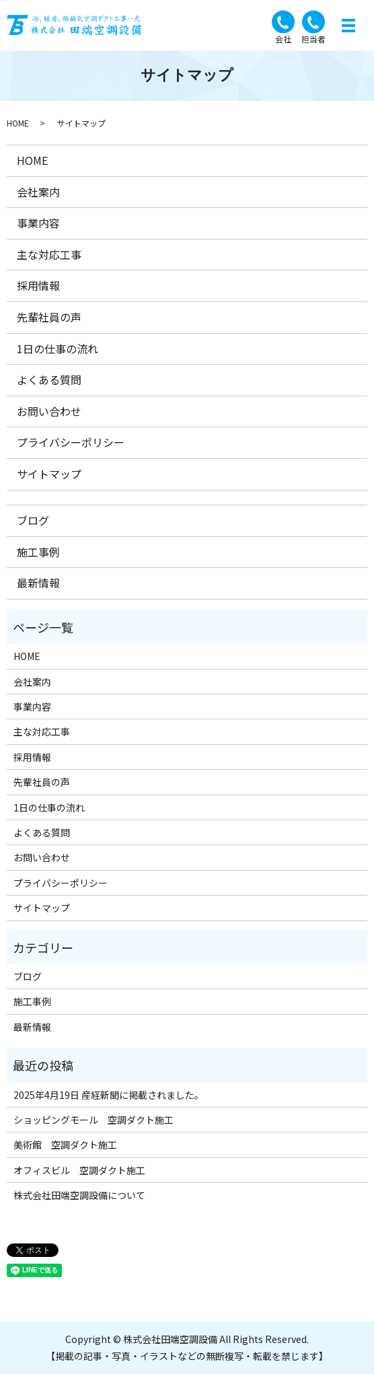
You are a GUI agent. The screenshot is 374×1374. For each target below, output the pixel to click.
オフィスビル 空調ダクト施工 (79, 1170)
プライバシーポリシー (70, 442)
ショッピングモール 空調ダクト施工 (93, 1119)
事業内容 (38, 223)
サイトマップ (49, 474)
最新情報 (38, 583)
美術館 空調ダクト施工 (65, 1144)
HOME (18, 123)
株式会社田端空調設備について (79, 1195)
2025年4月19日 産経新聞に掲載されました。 (108, 1094)
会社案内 (38, 192)
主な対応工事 (49, 254)
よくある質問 (49, 379)
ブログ (33, 520)
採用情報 (38, 285)
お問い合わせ (49, 411)
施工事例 (38, 552)
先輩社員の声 (49, 317)
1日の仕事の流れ (57, 348)
